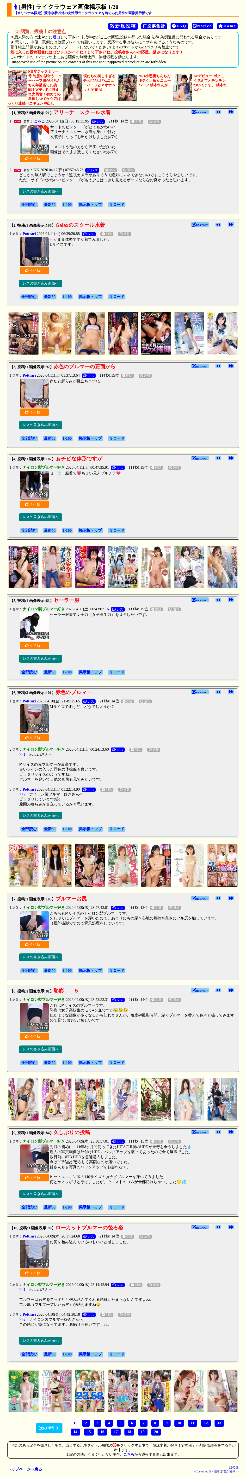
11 (192, 1423)
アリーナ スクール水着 (82, 112)
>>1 (22, 754)
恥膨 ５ (66, 991)
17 (116, 1432)
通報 (154, 121)
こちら (128, 1454)
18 (129, 1432)
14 (75, 1432)
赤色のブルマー (73, 692)
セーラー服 (66, 600)
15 (89, 1432)
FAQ (179, 26)
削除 (136, 121)
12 (206, 1423)
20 (156, 1432)
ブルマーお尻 (71, 899)
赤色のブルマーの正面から (85, 366)
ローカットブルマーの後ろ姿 (89, 1228)
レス (97, 121)
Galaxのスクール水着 (80, 225)
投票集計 (154, 26)
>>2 (22, 794)
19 (143, 1432)
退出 (56, 37)
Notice (202, 26)
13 (219, 1423)
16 (102, 1432)
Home (227, 26)
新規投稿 (123, 26)
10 (179, 1423)
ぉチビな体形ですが (79, 458)
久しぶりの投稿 (72, 1132)
